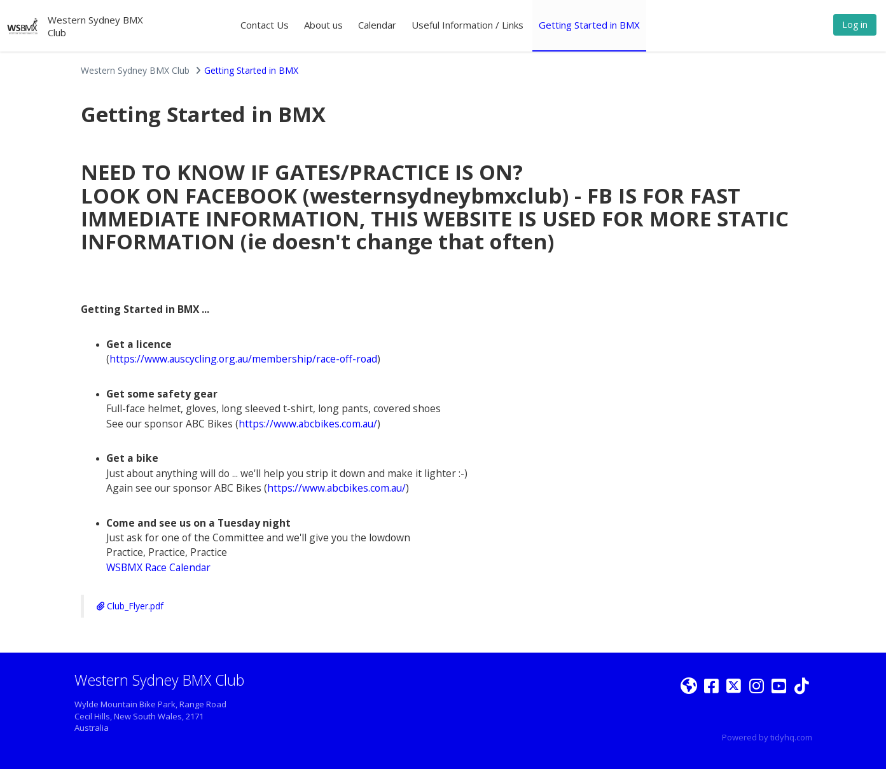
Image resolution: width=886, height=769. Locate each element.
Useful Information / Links (467, 24)
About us (323, 24)
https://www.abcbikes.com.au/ (308, 424)
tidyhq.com (791, 737)
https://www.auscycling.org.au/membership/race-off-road (243, 359)
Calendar (377, 24)
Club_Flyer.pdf (130, 606)
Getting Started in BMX (589, 24)
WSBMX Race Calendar (158, 567)
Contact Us (264, 24)
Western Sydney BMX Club (135, 70)
